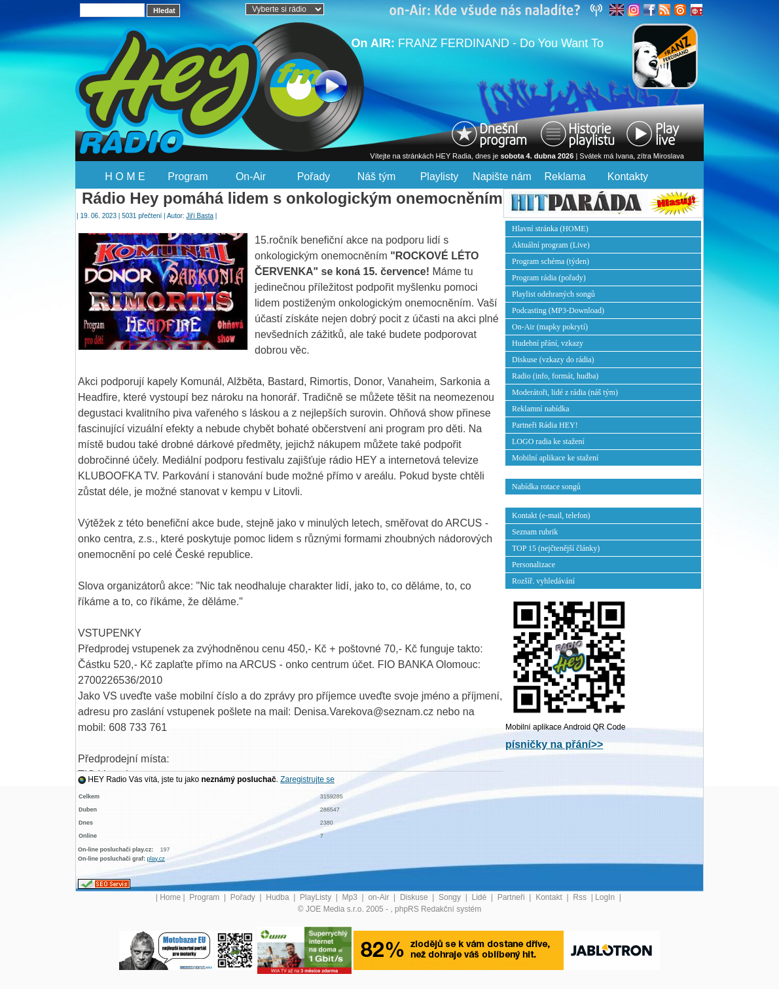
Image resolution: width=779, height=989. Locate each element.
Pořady (314, 176)
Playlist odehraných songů (553, 294)
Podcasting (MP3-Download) (558, 310)
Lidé (480, 897)
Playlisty (439, 176)
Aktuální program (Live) (551, 245)
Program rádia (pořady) (549, 277)
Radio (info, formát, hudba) (555, 376)
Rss (581, 897)
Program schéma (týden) (550, 261)
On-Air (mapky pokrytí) (550, 326)
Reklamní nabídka (541, 408)
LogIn (606, 897)
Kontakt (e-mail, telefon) (551, 515)
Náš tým (376, 176)
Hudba (278, 897)
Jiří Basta (199, 215)
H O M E (125, 176)
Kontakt (549, 897)
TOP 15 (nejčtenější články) (556, 548)
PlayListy (316, 897)
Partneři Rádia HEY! (545, 425)
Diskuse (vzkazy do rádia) (553, 359)
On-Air (251, 176)
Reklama (564, 176)
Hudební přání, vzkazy (547, 343)
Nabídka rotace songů (546, 486)
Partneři (512, 897)
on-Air (379, 897)
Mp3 (351, 897)
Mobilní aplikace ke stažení (555, 457)
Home (170, 897)
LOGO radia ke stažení (548, 441)
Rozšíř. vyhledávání (543, 581)
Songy (451, 897)
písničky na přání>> (554, 744)
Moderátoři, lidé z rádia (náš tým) (565, 392)
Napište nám (502, 176)
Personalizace (533, 564)
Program (188, 176)
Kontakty (627, 176)
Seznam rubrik (535, 531)
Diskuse (415, 897)
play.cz (156, 858)
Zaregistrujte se (307, 779)
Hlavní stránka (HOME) (550, 228)
